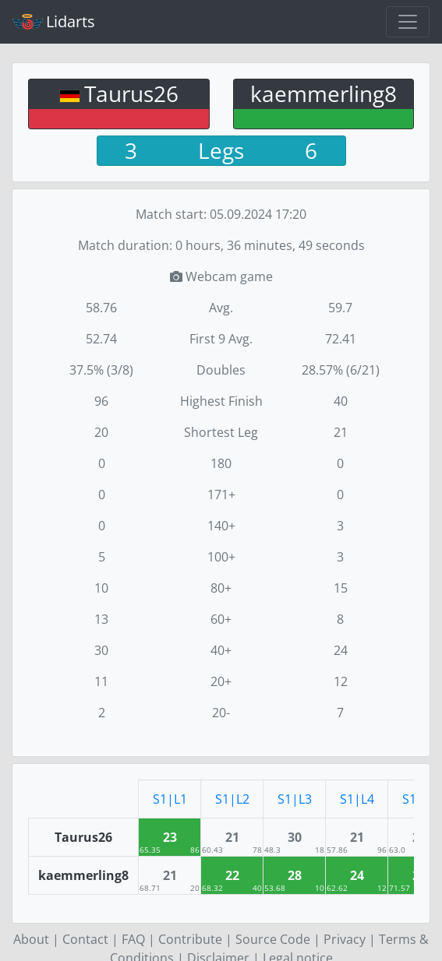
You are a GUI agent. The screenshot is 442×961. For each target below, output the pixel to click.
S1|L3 (295, 799)
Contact (85, 939)
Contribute (190, 939)
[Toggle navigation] (408, 21)
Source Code (272, 939)
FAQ (133, 939)
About (31, 939)
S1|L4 (357, 799)
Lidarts (53, 21)
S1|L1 (170, 799)
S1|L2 (232, 799)
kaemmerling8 (323, 93)
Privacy (345, 939)
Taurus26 (131, 93)
